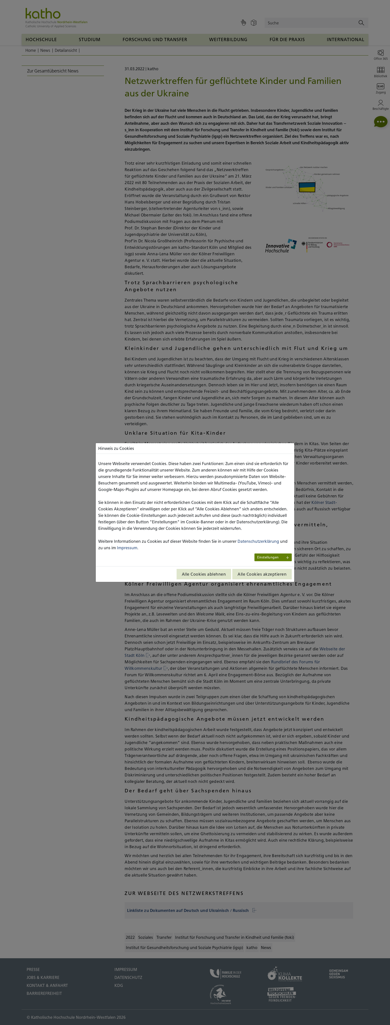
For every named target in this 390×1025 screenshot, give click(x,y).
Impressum (127, 547)
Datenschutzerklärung (258, 541)
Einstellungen (268, 557)
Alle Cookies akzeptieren (262, 574)
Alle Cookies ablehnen (204, 574)
